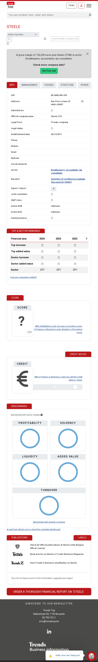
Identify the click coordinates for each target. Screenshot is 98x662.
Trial (71, 5)
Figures (49, 85)
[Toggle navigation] (88, 5)
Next (86, 238)
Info (12, 85)
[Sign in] (81, 6)
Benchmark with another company (49, 522)
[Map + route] (82, 101)
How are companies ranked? (23, 277)
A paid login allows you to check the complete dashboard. (34, 529)
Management (29, 85)
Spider (84, 85)
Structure (67, 85)
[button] (53, 189)
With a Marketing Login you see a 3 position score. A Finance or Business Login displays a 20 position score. (58, 329)
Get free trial (49, 70)
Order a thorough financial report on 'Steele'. (49, 591)
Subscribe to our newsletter (49, 603)
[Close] (87, 53)
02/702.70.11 (49, 617)
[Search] (48, 15)
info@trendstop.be (49, 621)
